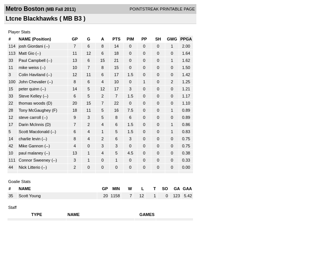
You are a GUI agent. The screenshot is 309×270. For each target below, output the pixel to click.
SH (158, 39)
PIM (130, 39)
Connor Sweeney (34, 160)
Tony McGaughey (35, 110)
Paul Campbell (32, 60)
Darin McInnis (31, 124)
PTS (116, 39)
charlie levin (30, 138)
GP (75, 39)
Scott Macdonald (34, 131)
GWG (172, 39)
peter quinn (29, 89)
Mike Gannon (31, 146)
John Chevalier (32, 82)
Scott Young (30, 196)
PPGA (186, 39)
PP (144, 39)
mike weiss (29, 67)
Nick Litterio (29, 167)
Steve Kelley (30, 96)
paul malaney (31, 153)
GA (177, 188)
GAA (187, 188)
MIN (116, 188)
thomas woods (32, 103)
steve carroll (30, 117)
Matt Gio (27, 53)
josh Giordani (31, 46)
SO (165, 188)
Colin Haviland (32, 74)
